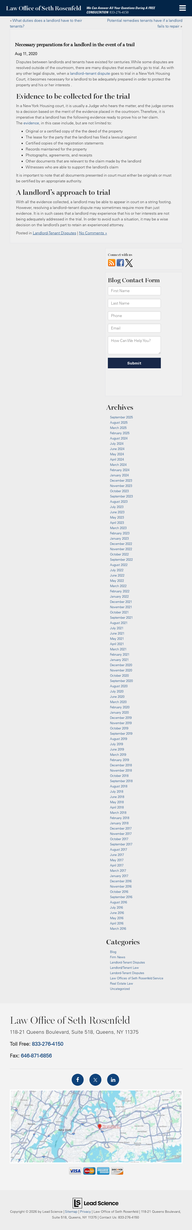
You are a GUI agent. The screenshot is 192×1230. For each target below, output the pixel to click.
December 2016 (121, 881)
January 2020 (119, 712)
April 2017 (116, 865)
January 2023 (119, 538)
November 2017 (121, 834)
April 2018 (117, 807)
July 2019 (116, 744)
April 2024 (117, 459)
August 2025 (119, 422)
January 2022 (119, 596)
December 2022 (121, 544)
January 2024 (119, 475)
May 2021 (117, 639)
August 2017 (118, 849)
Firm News (117, 957)
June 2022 (117, 575)
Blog (113, 952)
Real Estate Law (121, 983)
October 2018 (119, 776)
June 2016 (117, 913)
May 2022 (117, 581)
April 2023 (117, 523)
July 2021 (116, 628)
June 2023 (117, 512)
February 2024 (119, 470)
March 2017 (118, 870)
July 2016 (116, 907)
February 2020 (119, 707)
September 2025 (121, 417)
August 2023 (119, 501)
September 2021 (121, 617)
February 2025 (119, 433)
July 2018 (116, 791)
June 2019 (117, 749)
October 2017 (119, 839)
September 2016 (121, 897)
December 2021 (121, 602)
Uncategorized (120, 989)
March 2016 (118, 928)
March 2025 (118, 428)
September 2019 (121, 733)
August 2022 (119, 565)
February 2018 (119, 818)
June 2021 (117, 633)
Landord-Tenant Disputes (127, 973)
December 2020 (121, 665)
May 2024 (117, 454)
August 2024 (119, 438)
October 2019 (119, 728)
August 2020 (119, 686)
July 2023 (116, 507)
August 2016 (118, 902)
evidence (31, 123)
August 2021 (119, 623)
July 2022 (116, 570)
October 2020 (119, 675)
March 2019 (118, 754)
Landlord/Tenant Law (124, 968)
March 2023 (118, 528)
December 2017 (121, 828)
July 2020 (116, 691)
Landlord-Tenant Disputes (54, 233)
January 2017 (119, 876)
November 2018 (121, 770)
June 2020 (117, 697)
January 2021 (119, 660)
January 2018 (119, 823)
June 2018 (117, 797)
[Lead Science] (95, 1202)
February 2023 (119, 533)
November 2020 (121, 670)
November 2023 (121, 486)
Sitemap (71, 1211)
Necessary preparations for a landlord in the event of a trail (74, 45)
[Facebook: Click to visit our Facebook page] (77, 1080)
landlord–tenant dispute (90, 73)
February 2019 (119, 760)
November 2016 (121, 886)
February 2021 (119, 654)
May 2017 (116, 860)
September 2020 (121, 681)
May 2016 (116, 918)
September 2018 (121, 781)
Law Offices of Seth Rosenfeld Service (136, 978)
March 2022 (118, 586)
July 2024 (116, 443)
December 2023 (121, 480)
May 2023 (117, 517)
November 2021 (121, 607)
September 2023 (121, 496)
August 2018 (118, 786)
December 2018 (121, 765)
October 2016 (119, 892)
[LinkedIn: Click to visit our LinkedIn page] (113, 1080)
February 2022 (119, 591)
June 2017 (117, 855)
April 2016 (116, 923)
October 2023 (119, 491)
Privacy (85, 1211)
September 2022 (121, 559)
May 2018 (117, 802)
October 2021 (119, 612)
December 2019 (121, 718)
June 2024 (117, 449)
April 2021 (117, 644)
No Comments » (93, 233)
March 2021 (118, 649)
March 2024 (118, 465)
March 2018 (118, 812)
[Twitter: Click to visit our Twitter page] (95, 1080)
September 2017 (121, 844)
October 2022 (119, 554)
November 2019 (121, 723)
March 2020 (118, 702)
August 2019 (118, 739)
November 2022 (121, 549)
